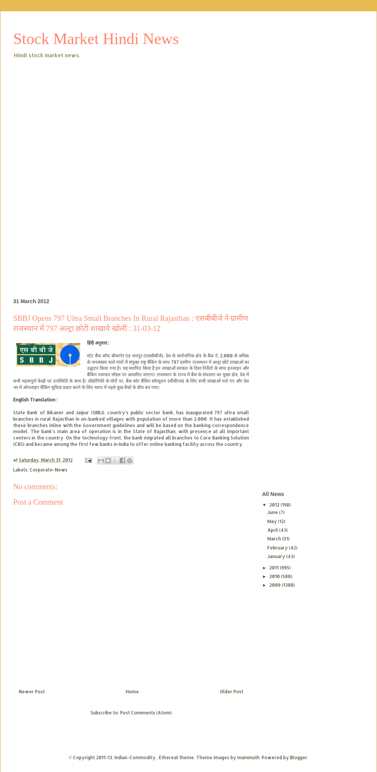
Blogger (298, 757)
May (272, 521)
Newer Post (32, 691)
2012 (275, 505)
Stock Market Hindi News (96, 38)
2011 (274, 568)
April (273, 530)
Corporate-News (48, 470)
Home (132, 691)
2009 (275, 585)
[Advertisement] (118, 116)
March (274, 539)
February (278, 548)
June (273, 512)
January (276, 556)
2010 (275, 576)
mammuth (248, 757)
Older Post (231, 691)
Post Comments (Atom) (146, 713)
